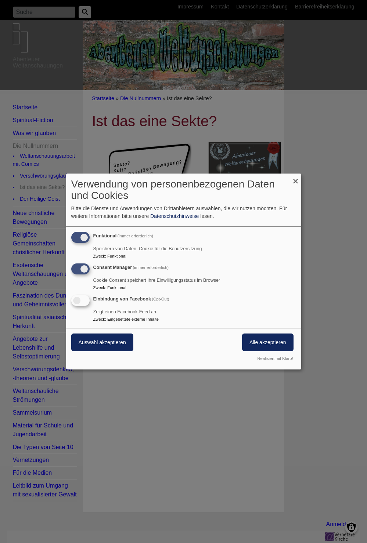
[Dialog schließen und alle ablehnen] (295, 178)
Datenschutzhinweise (174, 216)
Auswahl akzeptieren (102, 342)
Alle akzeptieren (267, 342)
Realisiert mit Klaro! (275, 358)
